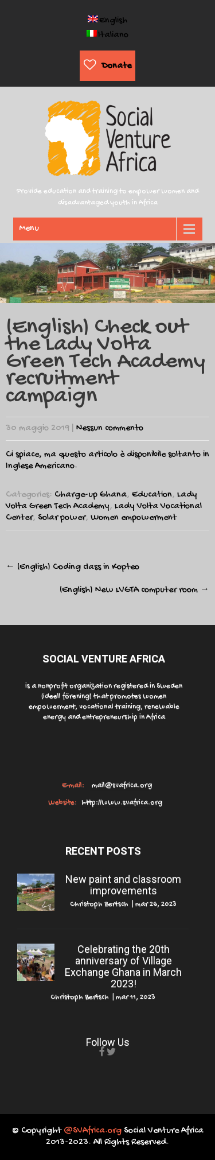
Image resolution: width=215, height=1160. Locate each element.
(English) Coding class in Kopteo (72, 567)
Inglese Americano (40, 466)
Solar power (61, 518)
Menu (29, 228)
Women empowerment (134, 518)
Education (152, 495)
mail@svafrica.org (121, 785)
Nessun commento (109, 428)
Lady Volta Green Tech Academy (101, 501)
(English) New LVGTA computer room (134, 590)
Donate (116, 66)
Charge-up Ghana (90, 495)
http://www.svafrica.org (121, 802)
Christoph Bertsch (99, 904)
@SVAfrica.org (93, 1131)
